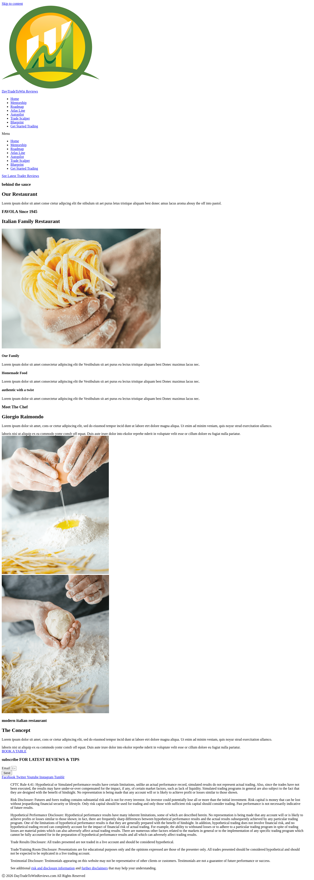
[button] (157, 134)
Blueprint (17, 122)
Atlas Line (17, 110)
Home (14, 99)
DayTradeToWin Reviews (20, 91)
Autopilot (17, 114)
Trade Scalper (20, 118)
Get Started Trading (24, 126)
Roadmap (17, 106)
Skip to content (12, 3)
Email (6, 768)
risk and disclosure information (53, 868)
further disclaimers (95, 868)
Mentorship (18, 103)
